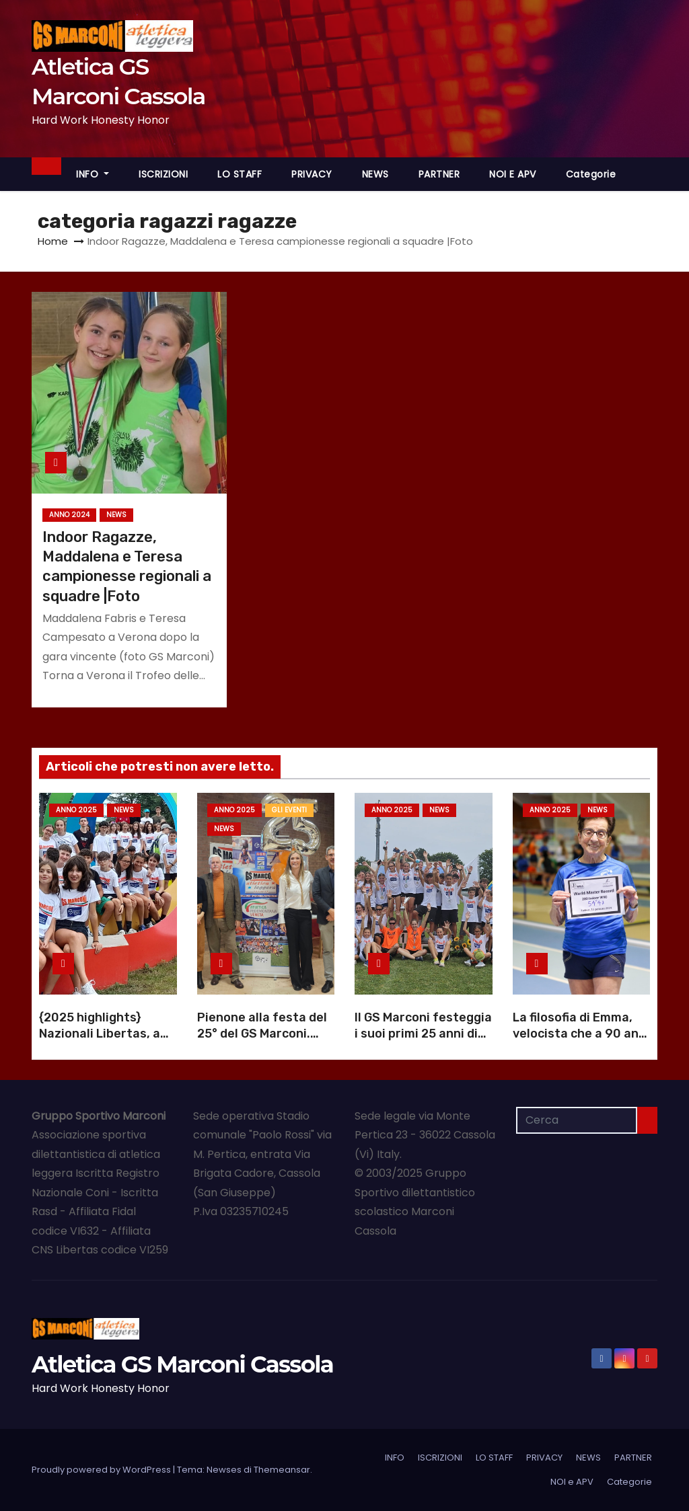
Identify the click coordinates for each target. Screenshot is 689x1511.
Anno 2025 (76, 810)
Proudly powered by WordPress (102, 1469)
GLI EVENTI (289, 810)
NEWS (375, 174)
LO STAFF (239, 174)
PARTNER (439, 174)
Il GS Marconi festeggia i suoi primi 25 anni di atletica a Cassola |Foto (423, 1041)
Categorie (591, 174)
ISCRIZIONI (163, 174)
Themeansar (282, 1469)
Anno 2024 (69, 515)
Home (53, 241)
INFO (92, 174)
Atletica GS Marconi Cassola (182, 1364)
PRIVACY (311, 174)
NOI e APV (512, 174)
